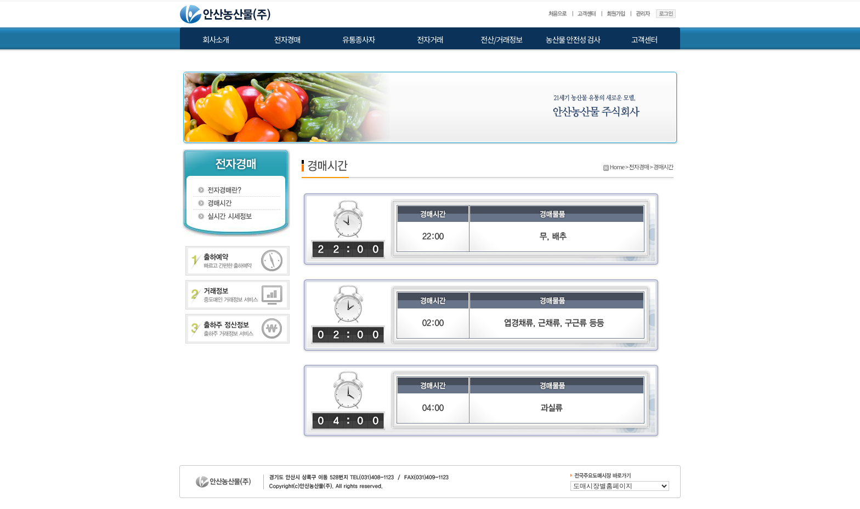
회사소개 (216, 39)
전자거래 (430, 39)
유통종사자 (358, 39)
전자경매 (287, 39)
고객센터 (644, 39)
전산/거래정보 (501, 39)
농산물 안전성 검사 (573, 39)
